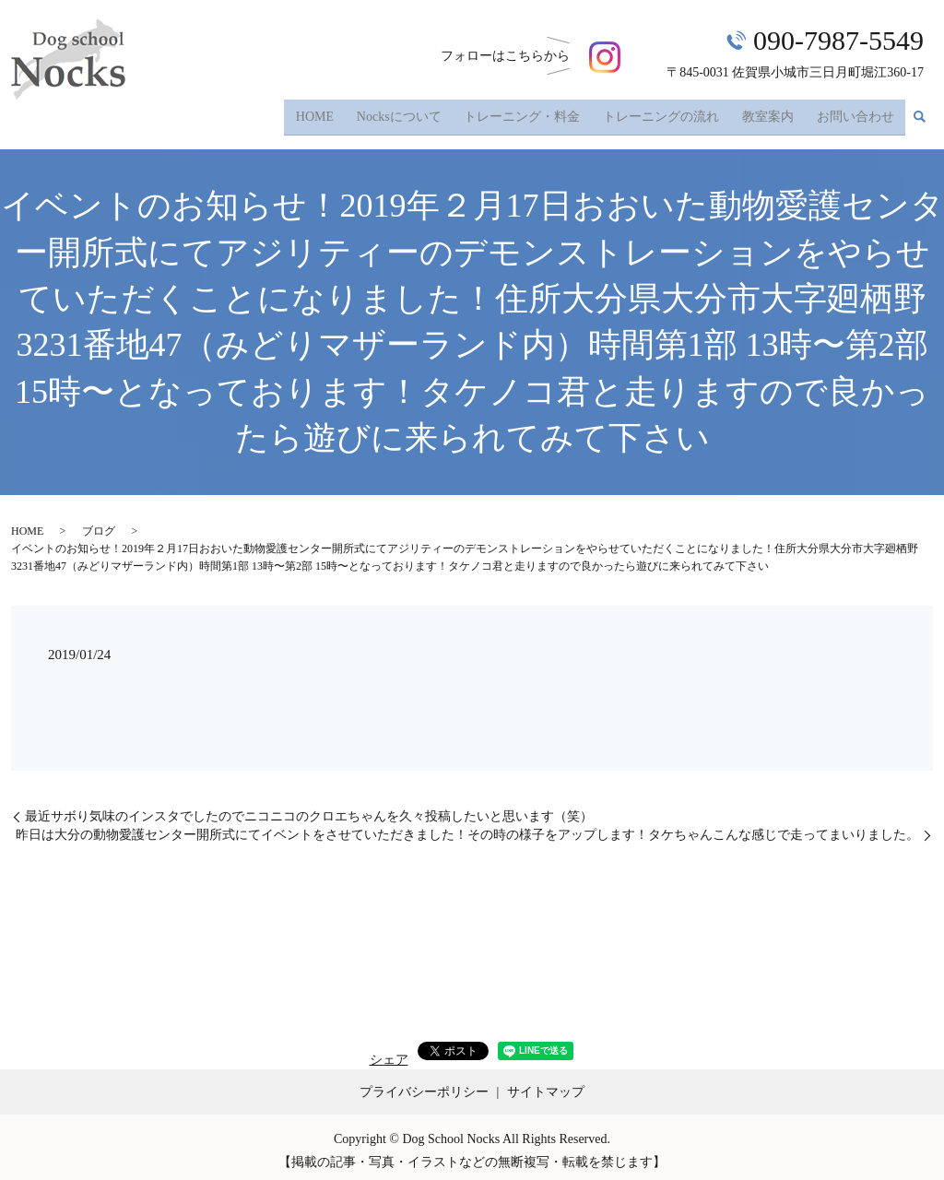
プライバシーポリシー (424, 1085)
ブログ (98, 523)
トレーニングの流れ (666, 113)
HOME (327, 113)
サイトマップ (545, 1085)
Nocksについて (409, 113)
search (919, 114)
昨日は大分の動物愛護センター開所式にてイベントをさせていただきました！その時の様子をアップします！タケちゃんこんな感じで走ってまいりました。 (467, 827)
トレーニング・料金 (530, 113)
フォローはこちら (530, 56)
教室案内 (770, 113)
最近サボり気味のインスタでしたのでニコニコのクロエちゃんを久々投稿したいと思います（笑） (309, 810)
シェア (389, 1052)
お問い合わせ (856, 113)
